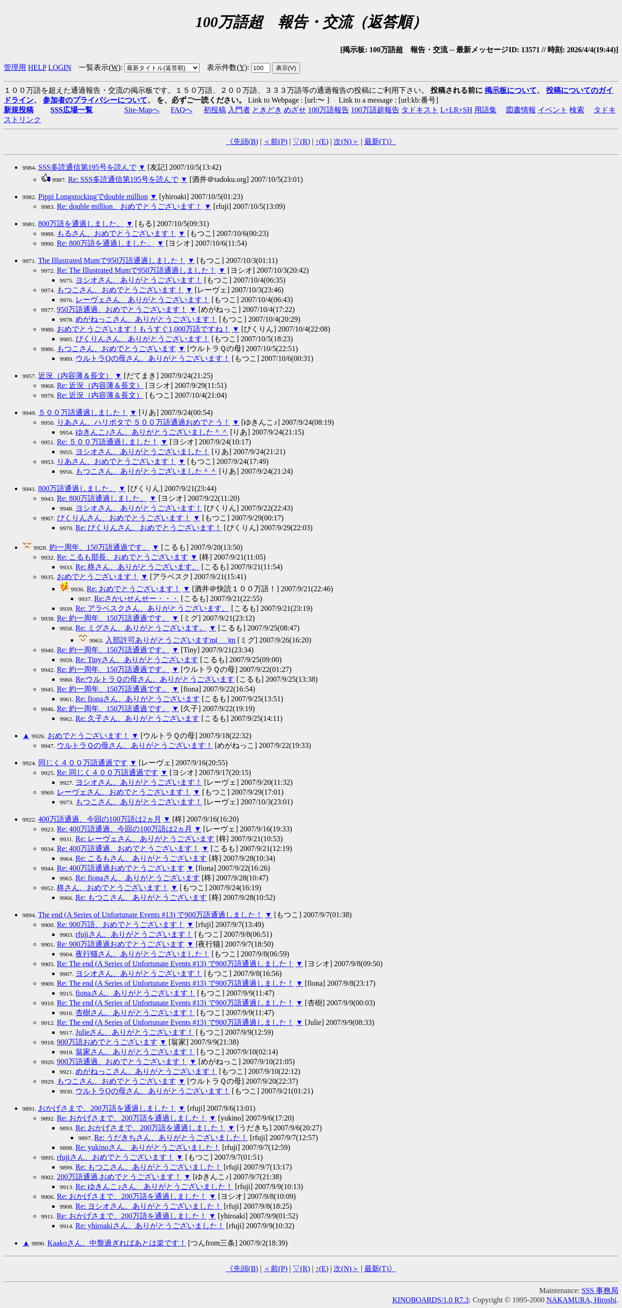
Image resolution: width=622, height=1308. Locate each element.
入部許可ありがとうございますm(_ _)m (170, 640)
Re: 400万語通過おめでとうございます (121, 868)
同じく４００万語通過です (83, 763)
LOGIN (59, 67)
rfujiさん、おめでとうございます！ (115, 1157)
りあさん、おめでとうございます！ (116, 461)
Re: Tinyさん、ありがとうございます (136, 660)
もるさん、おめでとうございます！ (116, 233)
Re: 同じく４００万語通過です (107, 772)
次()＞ (346, 141)
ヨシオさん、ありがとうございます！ (138, 280)
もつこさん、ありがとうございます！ (138, 802)
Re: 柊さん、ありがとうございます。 (137, 567)
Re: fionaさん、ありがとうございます (137, 699)
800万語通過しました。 (77, 488)
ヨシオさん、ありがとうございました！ (142, 452)
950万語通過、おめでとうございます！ (122, 309)
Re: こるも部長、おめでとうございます (122, 557)
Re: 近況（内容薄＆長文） (100, 385)
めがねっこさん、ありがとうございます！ (146, 319)
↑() (321, 141)
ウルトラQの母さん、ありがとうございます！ (152, 358)
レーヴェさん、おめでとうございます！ (124, 792)
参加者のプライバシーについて (95, 100)
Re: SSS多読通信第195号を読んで (123, 179)
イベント (552, 110)
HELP (37, 67)
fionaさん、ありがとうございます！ (135, 993)
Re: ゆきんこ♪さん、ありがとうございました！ (154, 1186)
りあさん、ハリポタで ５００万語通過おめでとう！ (143, 422)
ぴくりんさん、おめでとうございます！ (124, 518)
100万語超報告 (375, 110)
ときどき (267, 110)
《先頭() (242, 141)
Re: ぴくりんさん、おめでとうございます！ (148, 528)
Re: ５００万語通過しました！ (107, 442)
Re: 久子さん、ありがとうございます (137, 718)
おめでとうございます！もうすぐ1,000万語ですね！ (143, 329)
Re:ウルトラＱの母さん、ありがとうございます (154, 679)
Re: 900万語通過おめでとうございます (121, 944)
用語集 (485, 110)
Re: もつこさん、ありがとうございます (141, 897)
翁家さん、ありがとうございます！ (135, 1052)
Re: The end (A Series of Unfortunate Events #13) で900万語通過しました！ (175, 964)
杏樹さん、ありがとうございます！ (135, 1013)
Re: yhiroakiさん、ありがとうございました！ (150, 1226)
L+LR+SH (456, 110)
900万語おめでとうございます (107, 1042)
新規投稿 (19, 110)
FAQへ (181, 110)
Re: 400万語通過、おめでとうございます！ (128, 848)
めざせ (295, 110)
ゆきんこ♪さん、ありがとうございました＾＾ (151, 432)
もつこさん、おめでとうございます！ (120, 290)
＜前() (275, 141)
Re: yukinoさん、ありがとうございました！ (147, 1147)
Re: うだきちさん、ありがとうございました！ (171, 1138)
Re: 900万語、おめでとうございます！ (121, 924)
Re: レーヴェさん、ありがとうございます (144, 839)
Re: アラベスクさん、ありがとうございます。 (152, 608)
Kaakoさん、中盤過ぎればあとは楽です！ (117, 1243)
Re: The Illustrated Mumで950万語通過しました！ (136, 270)
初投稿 (215, 110)
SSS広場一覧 (71, 110)
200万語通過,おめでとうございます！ (119, 1177)
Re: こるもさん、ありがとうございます (141, 858)
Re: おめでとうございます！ (134, 589)
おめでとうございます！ (98, 577)
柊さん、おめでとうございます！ (113, 888)
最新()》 (380, 141)
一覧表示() (100, 67)
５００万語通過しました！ (83, 412)
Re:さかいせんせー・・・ (136, 598)
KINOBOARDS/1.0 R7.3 (430, 1300)
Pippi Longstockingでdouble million (93, 197)
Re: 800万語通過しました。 (102, 498)
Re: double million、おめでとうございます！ (129, 206)
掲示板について (511, 90)
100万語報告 (328, 110)
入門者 (239, 110)
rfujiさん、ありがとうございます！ (134, 934)
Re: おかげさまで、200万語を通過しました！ (132, 1118)
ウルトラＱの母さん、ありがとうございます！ (135, 745)
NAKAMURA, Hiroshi (581, 1300)
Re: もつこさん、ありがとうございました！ (148, 1167)
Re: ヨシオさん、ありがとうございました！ (148, 1206)
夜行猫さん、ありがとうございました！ (142, 954)
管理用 (15, 67)
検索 (576, 110)
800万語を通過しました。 (81, 224)
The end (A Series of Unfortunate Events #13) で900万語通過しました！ (150, 915)
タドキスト (419, 110)
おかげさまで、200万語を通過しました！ (107, 1108)
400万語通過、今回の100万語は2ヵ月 (99, 819)
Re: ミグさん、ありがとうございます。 (141, 628)
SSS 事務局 (599, 1290)
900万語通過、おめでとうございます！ (122, 1062)
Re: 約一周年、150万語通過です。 (113, 618)
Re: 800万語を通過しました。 (106, 243)
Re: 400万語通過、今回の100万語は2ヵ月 (124, 829)
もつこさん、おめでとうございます (116, 349)
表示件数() (227, 67)
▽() (301, 141)
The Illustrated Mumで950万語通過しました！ (111, 260)
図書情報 (521, 110)
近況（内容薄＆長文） (75, 376)
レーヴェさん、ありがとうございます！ (142, 300)
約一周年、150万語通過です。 (99, 547)
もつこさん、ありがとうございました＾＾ (146, 471)
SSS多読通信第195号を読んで (87, 167)
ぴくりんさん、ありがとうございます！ (142, 339)
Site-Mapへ (142, 110)
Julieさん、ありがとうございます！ (134, 1032)
